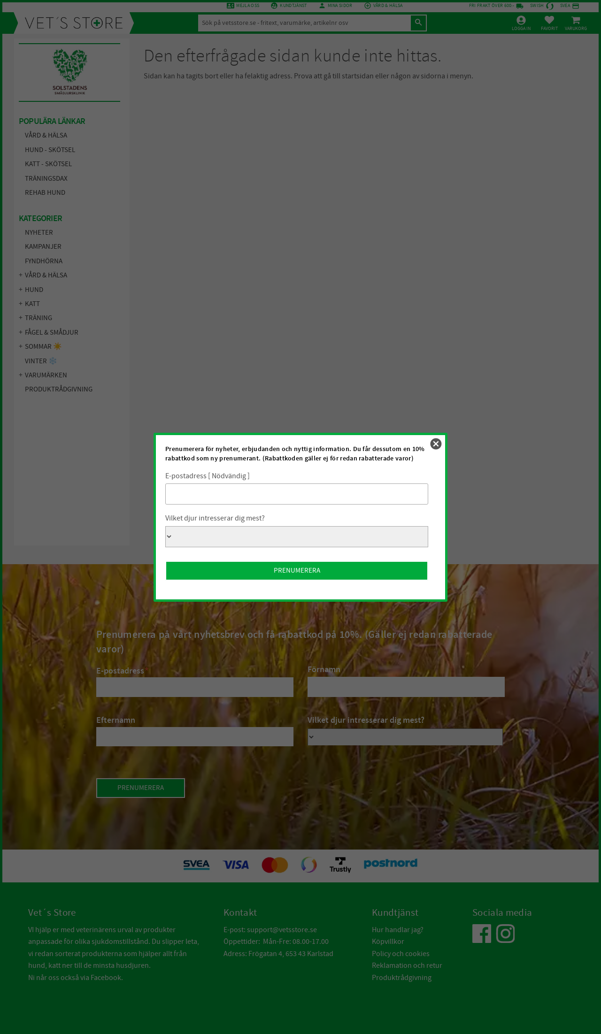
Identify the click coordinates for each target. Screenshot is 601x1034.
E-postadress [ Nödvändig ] (207, 476)
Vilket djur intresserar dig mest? (215, 518)
